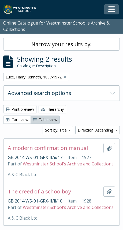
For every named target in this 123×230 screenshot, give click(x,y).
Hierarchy (52, 109)
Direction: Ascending (96, 130)
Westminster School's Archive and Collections (68, 164)
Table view (45, 119)
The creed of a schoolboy (39, 191)
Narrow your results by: (61, 44)
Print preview (20, 109)
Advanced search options (39, 93)
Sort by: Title (56, 130)
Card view (17, 119)
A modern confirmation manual (48, 148)
